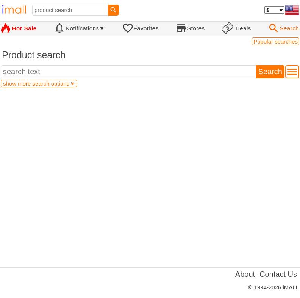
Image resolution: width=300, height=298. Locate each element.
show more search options (39, 83)
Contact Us (278, 274)
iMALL (291, 287)
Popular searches (275, 41)
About (245, 274)
